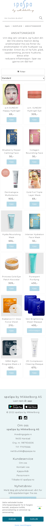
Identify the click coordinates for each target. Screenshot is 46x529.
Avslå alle (12, 519)
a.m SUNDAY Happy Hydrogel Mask (11, 111)
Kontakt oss (23, 467)
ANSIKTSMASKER (32, 26)
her (30, 61)
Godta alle (34, 519)
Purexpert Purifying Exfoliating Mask (34, 279)
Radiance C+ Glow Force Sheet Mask (11, 322)
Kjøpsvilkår (23, 471)
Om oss (23, 463)
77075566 (25, 447)
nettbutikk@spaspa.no (23, 451)
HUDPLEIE (16, 26)
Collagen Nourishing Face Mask (34, 153)
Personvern (23, 475)
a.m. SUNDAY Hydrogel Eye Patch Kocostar (34, 111)
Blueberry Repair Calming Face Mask (11, 153)
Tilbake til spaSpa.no (23, 480)
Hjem (7, 26)
